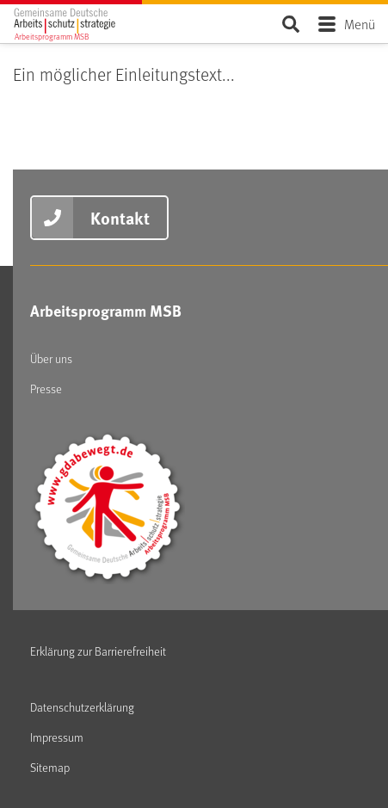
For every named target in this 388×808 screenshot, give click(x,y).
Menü (359, 24)
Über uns (51, 358)
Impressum (56, 737)
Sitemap (50, 767)
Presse (46, 388)
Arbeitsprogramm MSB (106, 310)
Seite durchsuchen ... (290, 23)
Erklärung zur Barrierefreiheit (98, 651)
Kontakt (120, 217)
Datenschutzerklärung (82, 707)
